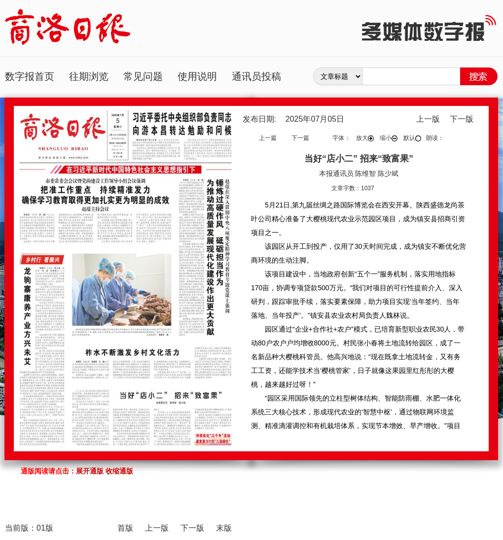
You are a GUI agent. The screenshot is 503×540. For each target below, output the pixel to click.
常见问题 (143, 76)
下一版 (461, 119)
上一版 (428, 119)
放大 (365, 138)
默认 (412, 138)
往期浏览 (88, 76)
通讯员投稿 (256, 76)
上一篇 (268, 138)
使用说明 (197, 76)
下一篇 (300, 138)
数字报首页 (29, 76)
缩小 (388, 138)
